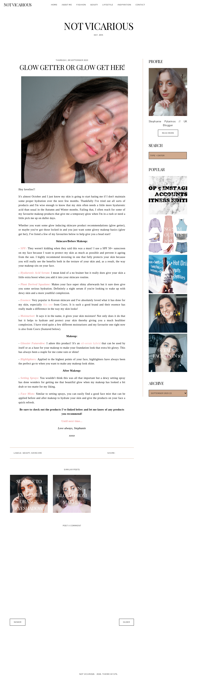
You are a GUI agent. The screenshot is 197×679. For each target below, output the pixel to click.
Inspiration (124, 4)
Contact (140, 4)
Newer (17, 622)
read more (168, 133)
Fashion (81, 4)
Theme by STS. (110, 674)
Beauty (94, 4)
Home (54, 4)
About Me (67, 4)
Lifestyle (107, 4)
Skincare (36, 453)
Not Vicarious (18, 4)
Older (126, 622)
